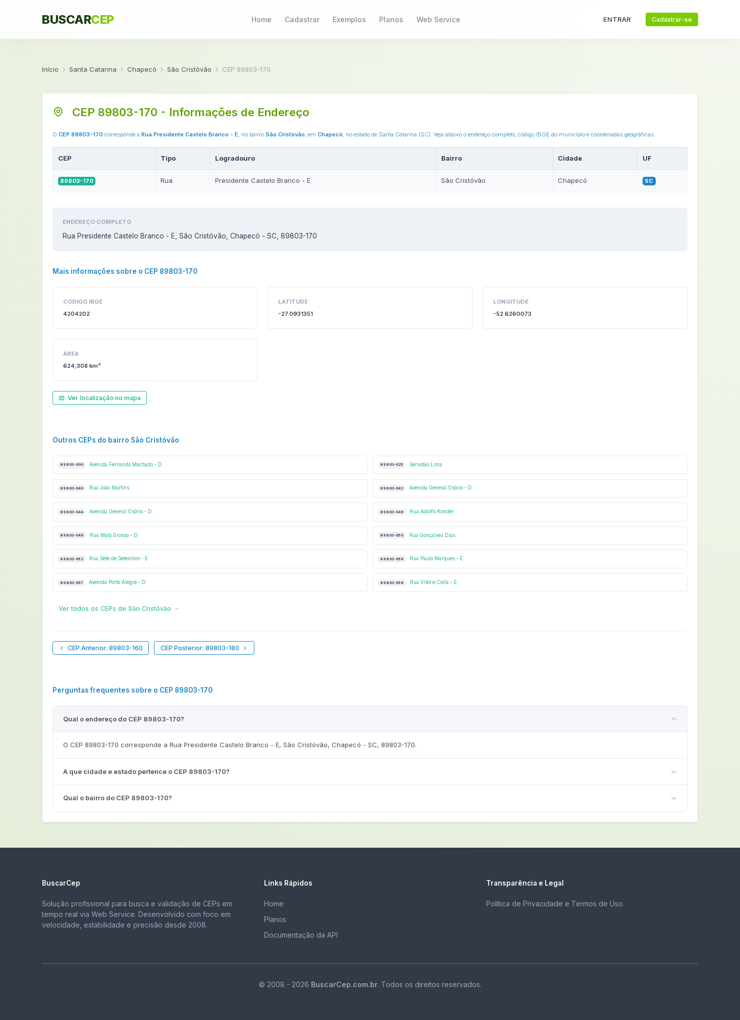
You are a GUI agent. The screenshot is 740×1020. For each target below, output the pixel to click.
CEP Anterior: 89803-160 (101, 648)
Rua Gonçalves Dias (416, 535)
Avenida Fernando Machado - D (110, 465)
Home (261, 19)
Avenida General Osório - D (425, 488)
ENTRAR (617, 19)
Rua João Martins (93, 488)
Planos (391, 19)
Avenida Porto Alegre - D (102, 582)
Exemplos (349, 19)
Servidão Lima (410, 465)
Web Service (438, 19)
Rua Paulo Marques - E (420, 559)
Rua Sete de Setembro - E (103, 559)
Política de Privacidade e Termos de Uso (554, 903)
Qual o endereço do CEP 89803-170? (123, 719)
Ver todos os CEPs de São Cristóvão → (119, 608)
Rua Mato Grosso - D (98, 535)
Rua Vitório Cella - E (417, 582)
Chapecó (141, 69)
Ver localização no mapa (100, 398)
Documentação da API (301, 935)
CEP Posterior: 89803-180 (204, 648)
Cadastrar (302, 19)
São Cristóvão (189, 69)
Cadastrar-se (672, 19)
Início (50, 69)
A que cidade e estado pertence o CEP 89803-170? (146, 771)
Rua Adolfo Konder (416, 512)
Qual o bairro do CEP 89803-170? (117, 798)
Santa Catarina (93, 69)
